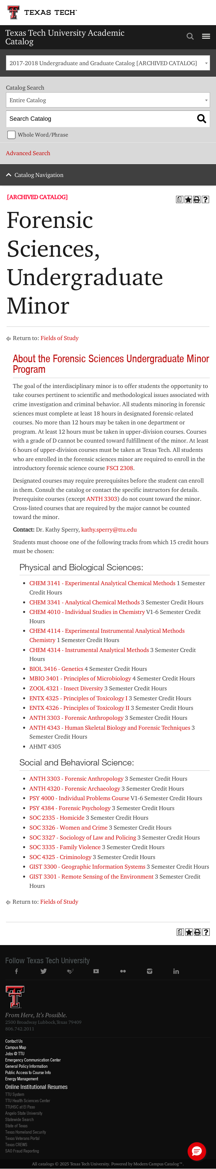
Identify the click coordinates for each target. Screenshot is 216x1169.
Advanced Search (28, 153)
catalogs (46, 1163)
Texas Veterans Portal (22, 1138)
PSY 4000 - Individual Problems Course (79, 798)
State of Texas (16, 1125)
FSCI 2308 (119, 468)
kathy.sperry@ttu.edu (109, 529)
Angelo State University (23, 1113)
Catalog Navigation (39, 175)
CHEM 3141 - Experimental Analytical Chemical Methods (102, 583)
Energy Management (21, 1078)
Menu (205, 33)
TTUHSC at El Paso (20, 1106)
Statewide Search (19, 1119)
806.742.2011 (19, 1029)
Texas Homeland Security (25, 1132)
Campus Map (15, 1047)
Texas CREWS (16, 1144)
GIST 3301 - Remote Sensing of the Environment (91, 876)
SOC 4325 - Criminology (60, 857)
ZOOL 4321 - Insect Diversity (66, 688)
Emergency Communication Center (33, 1059)
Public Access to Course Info (28, 1072)
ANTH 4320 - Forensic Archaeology (74, 788)
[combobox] (108, 62)
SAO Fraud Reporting (22, 1150)
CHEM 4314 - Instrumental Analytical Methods (89, 650)
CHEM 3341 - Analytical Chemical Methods (84, 602)
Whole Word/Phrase (43, 134)
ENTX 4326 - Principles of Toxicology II (79, 708)
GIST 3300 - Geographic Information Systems (87, 866)
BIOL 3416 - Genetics (56, 668)
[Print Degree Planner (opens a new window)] (179, 199)
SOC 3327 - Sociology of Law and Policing (82, 837)
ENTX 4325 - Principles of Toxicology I (78, 698)
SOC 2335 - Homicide (57, 817)
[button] (197, 1151)
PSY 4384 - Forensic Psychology (70, 808)
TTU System (14, 1094)
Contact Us (13, 1041)
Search (190, 36)
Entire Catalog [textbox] (28, 100)
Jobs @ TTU (14, 1053)
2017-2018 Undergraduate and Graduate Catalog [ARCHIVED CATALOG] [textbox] (104, 63)
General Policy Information (26, 1066)
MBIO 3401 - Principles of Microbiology (80, 678)
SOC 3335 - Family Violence (65, 847)
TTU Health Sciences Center (27, 1100)
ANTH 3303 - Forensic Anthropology (76, 717)
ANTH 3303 (102, 498)
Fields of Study (60, 338)
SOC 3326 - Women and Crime (68, 827)
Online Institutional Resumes (36, 1086)
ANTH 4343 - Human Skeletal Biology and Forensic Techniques (109, 727)
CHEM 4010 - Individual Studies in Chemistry (87, 612)
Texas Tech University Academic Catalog (65, 36)
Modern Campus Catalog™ (158, 1163)
